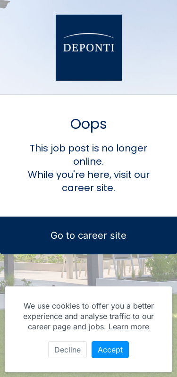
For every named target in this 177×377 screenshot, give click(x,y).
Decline (67, 349)
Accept (110, 349)
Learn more (129, 326)
